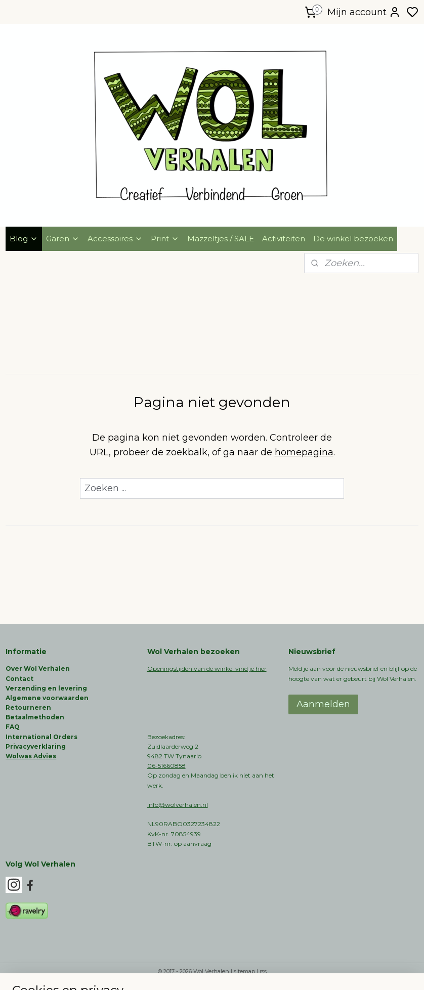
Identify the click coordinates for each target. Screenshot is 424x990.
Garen (62, 238)
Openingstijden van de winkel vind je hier (207, 668)
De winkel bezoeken (353, 238)
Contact (19, 678)
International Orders (41, 737)
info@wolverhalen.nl (177, 804)
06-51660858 (166, 765)
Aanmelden (323, 704)
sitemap (244, 971)
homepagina (304, 452)
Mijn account (364, 12)
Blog (24, 238)
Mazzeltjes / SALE (220, 238)
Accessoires (115, 238)
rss (263, 971)
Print (165, 238)
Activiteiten (283, 238)
